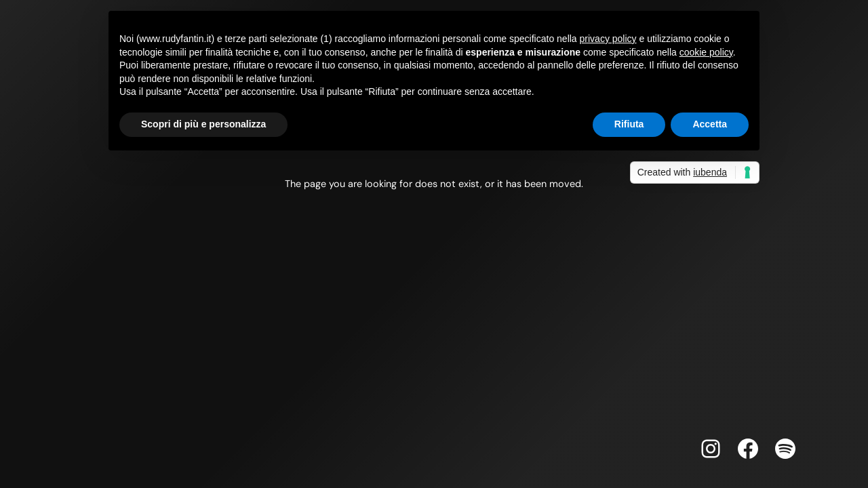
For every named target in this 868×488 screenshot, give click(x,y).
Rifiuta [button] (629, 124)
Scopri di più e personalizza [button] (203, 124)
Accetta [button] (709, 124)
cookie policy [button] (706, 52)
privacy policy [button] (608, 38)
